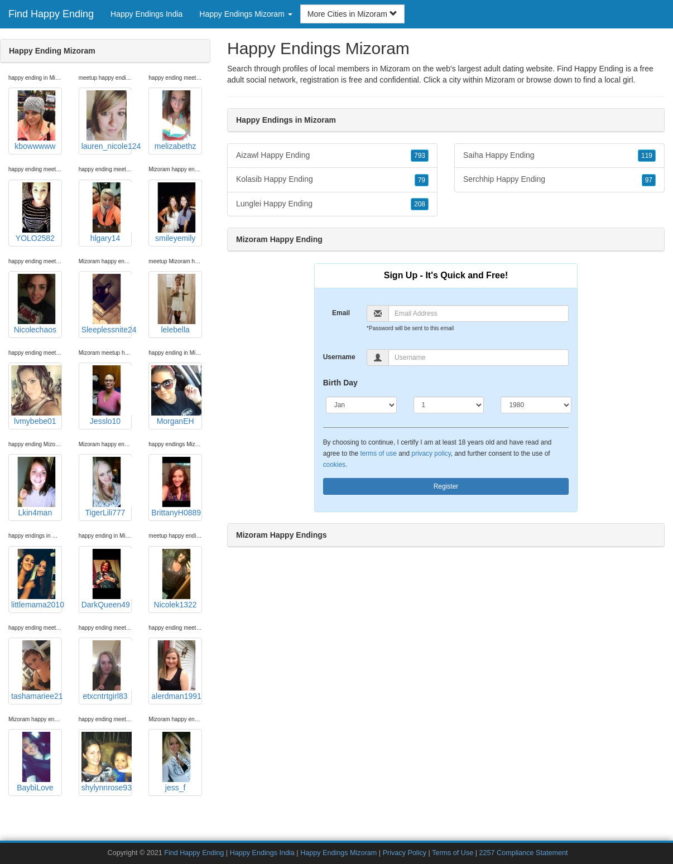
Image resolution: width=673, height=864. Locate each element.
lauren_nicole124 (106, 120)
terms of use (378, 453)
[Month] (361, 405)
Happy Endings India (146, 13)
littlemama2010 (36, 579)
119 (646, 156)
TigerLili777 (106, 487)
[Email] (478, 313)
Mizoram (500, 79)
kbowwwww (36, 120)
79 (421, 180)
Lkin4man (36, 487)
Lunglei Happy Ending (332, 204)
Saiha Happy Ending (559, 155)
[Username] (478, 357)
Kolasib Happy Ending (332, 179)
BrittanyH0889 (176, 487)
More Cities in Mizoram (352, 13)
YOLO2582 (36, 212)
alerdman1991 (176, 670)
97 (648, 180)
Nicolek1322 (176, 579)
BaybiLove (36, 762)
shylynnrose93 (106, 762)
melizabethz (176, 120)
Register (446, 486)
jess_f (176, 762)
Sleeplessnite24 (106, 304)
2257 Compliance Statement (523, 853)
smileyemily (176, 212)
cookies (334, 465)
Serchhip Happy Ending (559, 179)
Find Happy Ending (51, 14)
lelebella (176, 304)
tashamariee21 (36, 670)
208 (419, 204)
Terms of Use (452, 853)
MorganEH (176, 395)
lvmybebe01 (36, 395)
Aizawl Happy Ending (332, 155)
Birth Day (340, 382)
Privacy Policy (404, 853)
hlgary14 (106, 212)
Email (341, 313)
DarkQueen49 (106, 579)
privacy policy (430, 453)
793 (419, 156)
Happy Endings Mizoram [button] (245, 13)
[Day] (449, 405)
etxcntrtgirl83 (106, 670)
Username (339, 357)
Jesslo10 (106, 395)
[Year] (536, 405)
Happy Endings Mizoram (338, 853)
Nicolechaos (36, 304)
